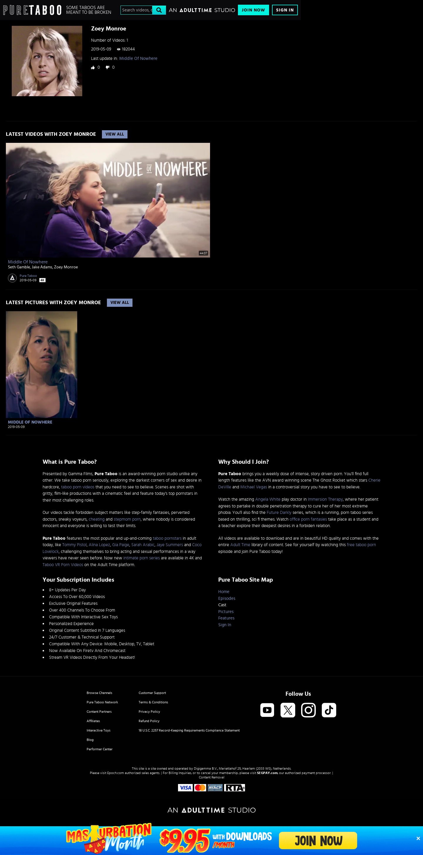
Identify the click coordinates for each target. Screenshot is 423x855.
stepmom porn (127, 519)
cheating (97, 519)
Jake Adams (42, 267)
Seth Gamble (19, 267)
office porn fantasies (308, 519)
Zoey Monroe (66, 267)
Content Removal (211, 777)
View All (114, 134)
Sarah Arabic (143, 545)
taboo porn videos (77, 487)
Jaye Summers (170, 545)
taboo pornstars (167, 538)
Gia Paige (120, 545)
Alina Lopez (99, 545)
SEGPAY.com (267, 773)
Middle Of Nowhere (138, 58)
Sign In (285, 10)
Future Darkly (279, 512)
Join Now (253, 10)
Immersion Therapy (325, 499)
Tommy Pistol (74, 545)
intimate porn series (141, 558)
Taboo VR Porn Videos (63, 565)
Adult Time (240, 545)
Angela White (268, 499)
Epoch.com (115, 773)
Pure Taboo (28, 275)
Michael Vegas (253, 487)
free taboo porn (361, 545)
